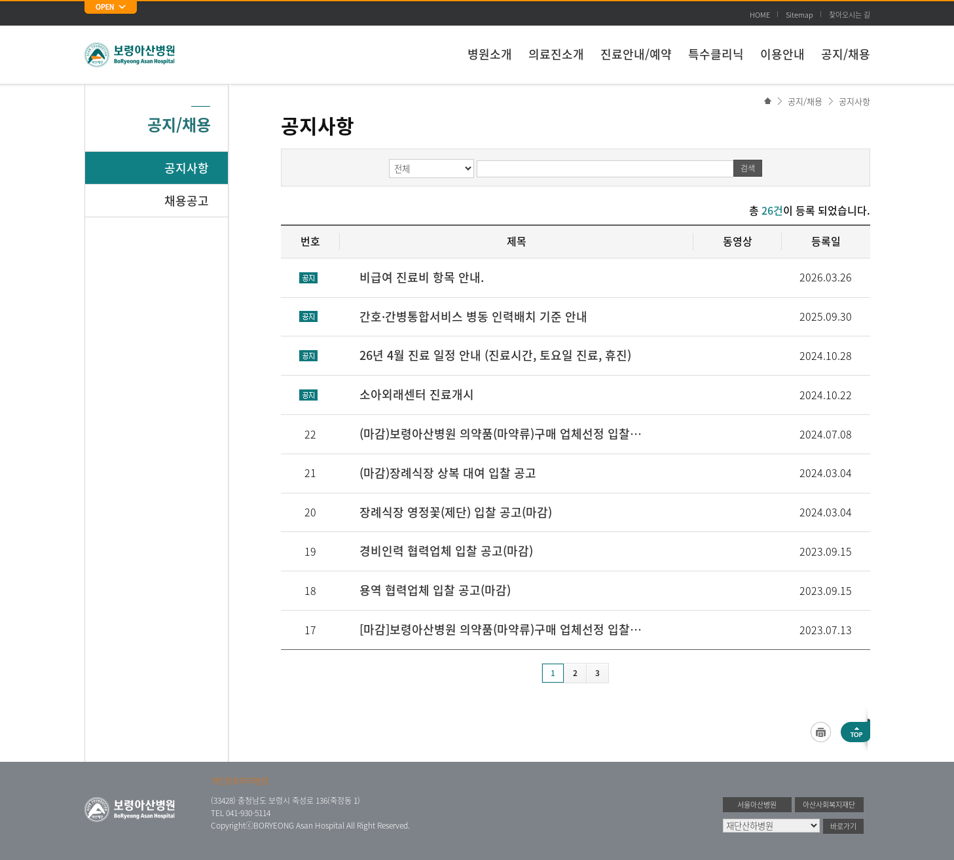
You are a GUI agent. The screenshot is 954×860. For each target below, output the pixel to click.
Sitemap (799, 14)
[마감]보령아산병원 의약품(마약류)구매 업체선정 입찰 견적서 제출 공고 (501, 629)
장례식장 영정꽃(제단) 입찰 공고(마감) (455, 512)
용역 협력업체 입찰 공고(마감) (435, 590)
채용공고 (186, 200)
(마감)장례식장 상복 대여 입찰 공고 (447, 473)
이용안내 (782, 54)
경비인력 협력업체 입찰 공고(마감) (446, 551)
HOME (760, 14)
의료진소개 (556, 54)
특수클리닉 (716, 54)
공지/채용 (845, 54)
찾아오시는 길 (849, 14)
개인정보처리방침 (239, 781)
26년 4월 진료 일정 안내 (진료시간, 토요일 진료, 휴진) (495, 355)
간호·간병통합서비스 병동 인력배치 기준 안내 (473, 316)
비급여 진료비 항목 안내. (421, 277)
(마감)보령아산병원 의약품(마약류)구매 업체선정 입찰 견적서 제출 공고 (501, 433)
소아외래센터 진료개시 (416, 394)
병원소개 (490, 54)
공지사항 (854, 101)
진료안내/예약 (636, 54)
